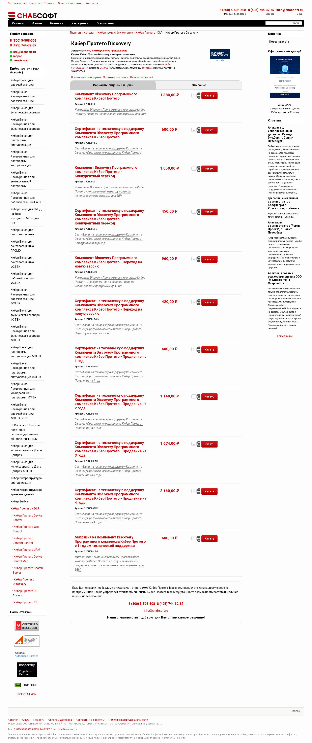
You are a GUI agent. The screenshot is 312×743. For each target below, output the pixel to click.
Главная (75, 32)
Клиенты (34, 3)
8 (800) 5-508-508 (233, 10)
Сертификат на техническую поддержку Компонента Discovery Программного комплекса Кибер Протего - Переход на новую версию (109, 307)
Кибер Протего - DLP (149, 32)
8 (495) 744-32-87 (261, 10)
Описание (199, 85)
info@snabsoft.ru (289, 10)
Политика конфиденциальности (128, 719)
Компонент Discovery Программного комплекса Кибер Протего (106, 96)
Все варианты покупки (86, 77)
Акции (25, 719)
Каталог (89, 32)
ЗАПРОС (104, 68)
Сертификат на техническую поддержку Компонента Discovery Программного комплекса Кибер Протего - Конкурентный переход (109, 217)
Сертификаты (16, 3)
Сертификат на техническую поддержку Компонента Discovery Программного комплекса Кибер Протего (109, 133)
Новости (38, 719)
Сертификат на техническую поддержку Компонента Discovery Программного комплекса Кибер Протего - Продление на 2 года (110, 401)
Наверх (295, 710)
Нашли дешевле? (141, 77)
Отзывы (49, 3)
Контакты (92, 3)
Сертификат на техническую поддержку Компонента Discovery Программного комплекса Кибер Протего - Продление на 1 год (110, 354)
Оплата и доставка (70, 3)
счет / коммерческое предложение (105, 50)
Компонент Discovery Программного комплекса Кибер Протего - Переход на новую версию (108, 262)
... (161, 723)
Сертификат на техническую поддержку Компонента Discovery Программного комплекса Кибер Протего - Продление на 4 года (110, 496)
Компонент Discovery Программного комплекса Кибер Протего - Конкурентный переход (106, 172)
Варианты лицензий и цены (113, 85)
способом (147, 68)
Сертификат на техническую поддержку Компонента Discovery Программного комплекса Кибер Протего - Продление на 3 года (110, 449)
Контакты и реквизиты (90, 719)
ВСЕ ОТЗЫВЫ (285, 336)
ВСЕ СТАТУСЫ (27, 694)
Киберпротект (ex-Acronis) (115, 32)
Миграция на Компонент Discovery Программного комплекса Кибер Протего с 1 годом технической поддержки (110, 541)
